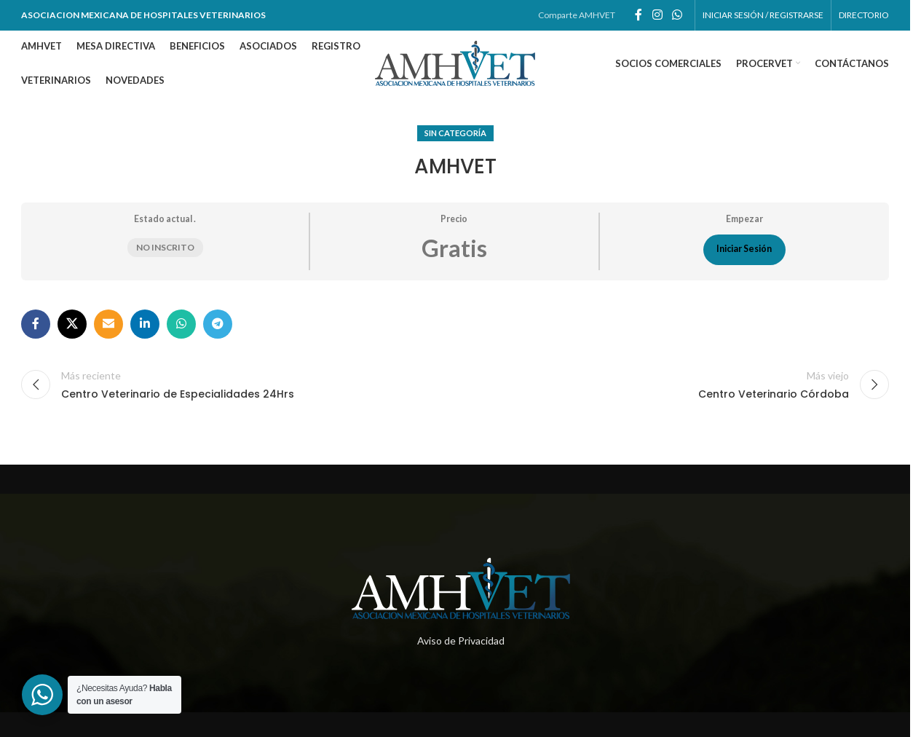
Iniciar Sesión (744, 249)
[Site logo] (455, 62)
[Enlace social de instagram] (657, 15)
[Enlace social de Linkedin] (144, 324)
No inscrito (165, 248)
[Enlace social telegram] (217, 324)
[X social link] (72, 324)
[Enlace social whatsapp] (677, 15)
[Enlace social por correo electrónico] (108, 324)
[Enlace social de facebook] (638, 15)
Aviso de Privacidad (461, 640)
